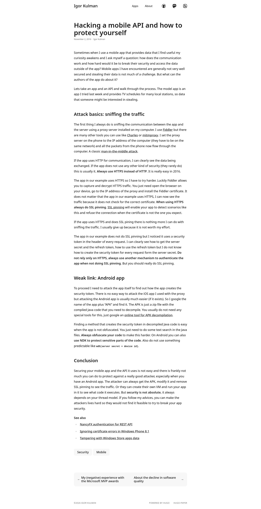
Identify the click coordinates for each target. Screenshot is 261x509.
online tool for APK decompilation (148, 315)
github (164, 6)
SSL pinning (116, 207)
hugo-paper (180, 503)
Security (83, 452)
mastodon (174, 6)
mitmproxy (150, 135)
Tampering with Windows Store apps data (109, 438)
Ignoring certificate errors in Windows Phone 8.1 (114, 431)
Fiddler (168, 130)
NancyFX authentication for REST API (106, 424)
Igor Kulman (86, 5)
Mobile (101, 452)
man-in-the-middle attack (119, 151)
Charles (132, 135)
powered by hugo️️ (159, 503)
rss (185, 6)
